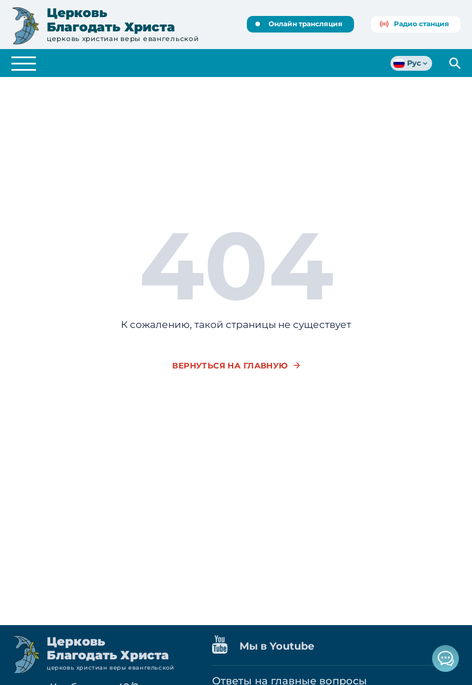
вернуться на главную (230, 365)
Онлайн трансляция (299, 23)
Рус (407, 63)
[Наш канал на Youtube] (225, 646)
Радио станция (414, 23)
